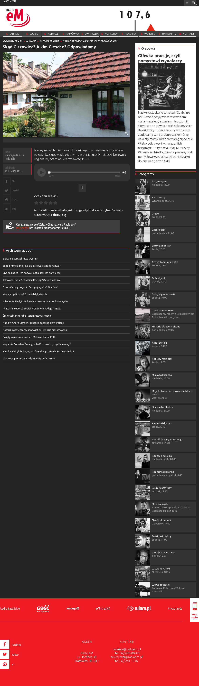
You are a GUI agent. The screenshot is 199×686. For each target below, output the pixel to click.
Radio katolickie (10, 608)
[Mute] (124, 172)
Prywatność (175, 608)
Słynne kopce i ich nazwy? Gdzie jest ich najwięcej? (32, 272)
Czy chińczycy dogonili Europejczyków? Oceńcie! (30, 287)
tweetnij (15, 190)
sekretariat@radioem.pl (127, 657)
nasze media (9, 1)
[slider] (84, 172)
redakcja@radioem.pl (126, 649)
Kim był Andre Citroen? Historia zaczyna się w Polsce (33, 322)
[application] (82, 172)
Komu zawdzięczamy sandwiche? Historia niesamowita (35, 329)
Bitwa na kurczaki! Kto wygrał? (20, 258)
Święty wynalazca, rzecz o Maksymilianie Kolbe (30, 337)
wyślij (14, 208)
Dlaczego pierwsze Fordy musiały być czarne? (29, 358)
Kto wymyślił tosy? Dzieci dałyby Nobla (25, 294)
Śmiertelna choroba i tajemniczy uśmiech (27, 315)
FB (13, 181)
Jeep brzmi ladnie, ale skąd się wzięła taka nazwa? (32, 265)
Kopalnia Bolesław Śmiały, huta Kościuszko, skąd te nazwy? (37, 344)
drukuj (14, 199)
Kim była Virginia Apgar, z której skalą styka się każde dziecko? (38, 351)
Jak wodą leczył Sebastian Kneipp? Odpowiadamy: (31, 280)
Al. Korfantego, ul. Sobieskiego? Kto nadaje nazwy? (32, 308)
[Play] (41, 172)
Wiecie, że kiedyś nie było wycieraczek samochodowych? (35, 301)
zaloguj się (58, 214)
